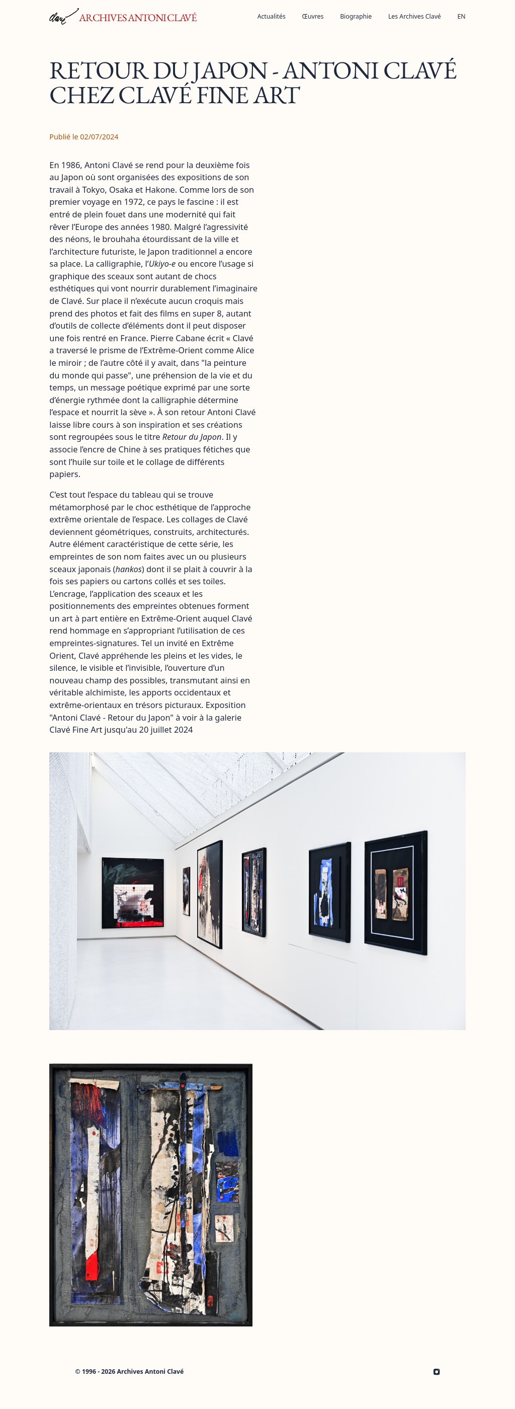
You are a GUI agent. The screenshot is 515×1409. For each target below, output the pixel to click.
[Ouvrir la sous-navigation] (313, 17)
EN (462, 17)
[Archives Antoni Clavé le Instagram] (437, 1372)
